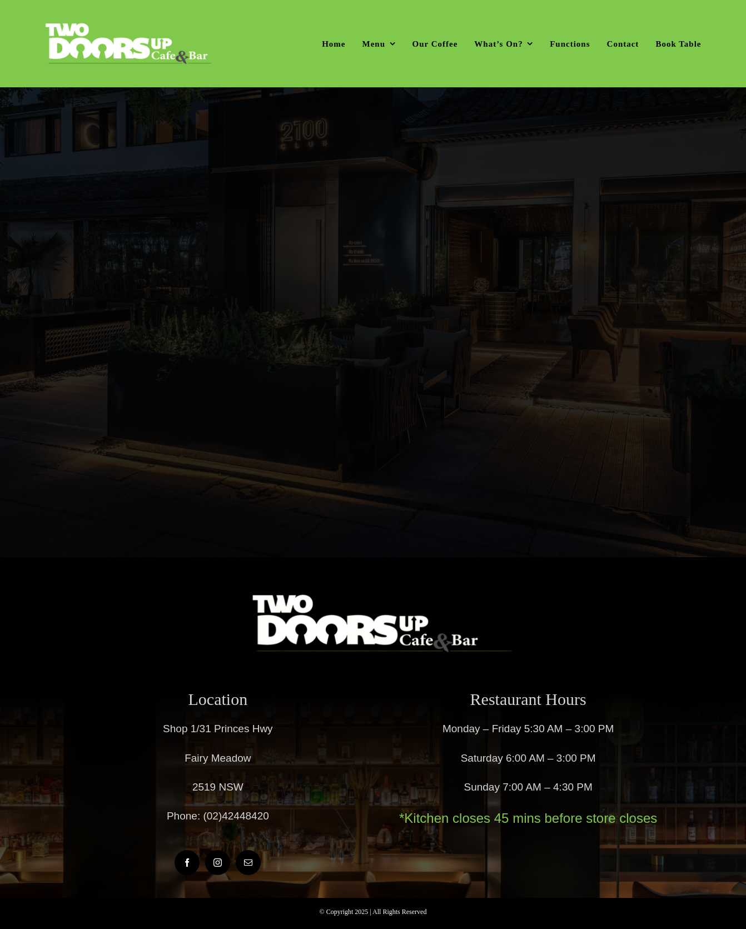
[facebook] (187, 862)
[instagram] (217, 862)
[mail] (248, 862)
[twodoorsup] (127, 27)
